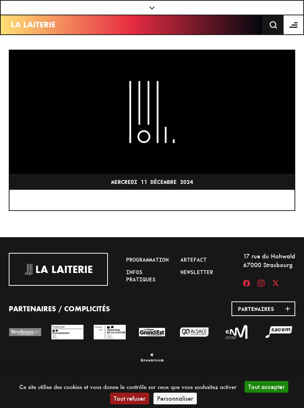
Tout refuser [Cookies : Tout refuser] (129, 398)
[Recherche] (273, 25)
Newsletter (196, 272)
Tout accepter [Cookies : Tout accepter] (266, 386)
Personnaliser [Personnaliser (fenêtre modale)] (175, 398)
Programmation (147, 259)
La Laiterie (33, 25)
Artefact (193, 259)
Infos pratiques (141, 275)
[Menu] (294, 25)
